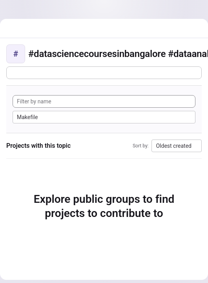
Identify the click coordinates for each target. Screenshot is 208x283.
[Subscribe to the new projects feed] (104, 72)
